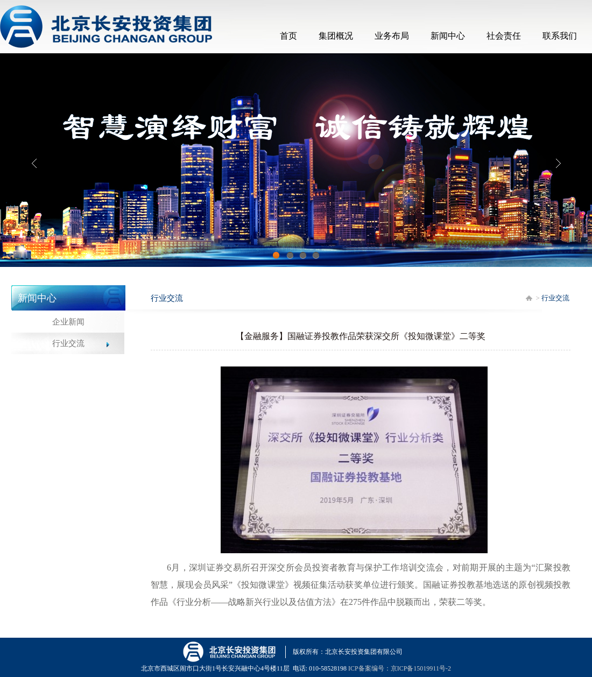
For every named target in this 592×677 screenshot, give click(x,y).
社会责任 (504, 35)
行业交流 (68, 343)
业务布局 (392, 35)
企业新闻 (68, 322)
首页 (288, 35)
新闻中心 (448, 35)
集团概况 (336, 35)
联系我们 (559, 35)
